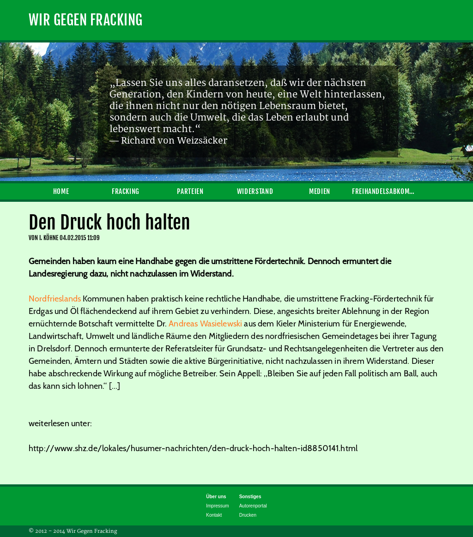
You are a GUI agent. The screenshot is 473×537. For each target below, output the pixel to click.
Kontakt (214, 515)
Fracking (125, 191)
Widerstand (255, 191)
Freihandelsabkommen (384, 191)
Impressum (217, 505)
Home (61, 191)
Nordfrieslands (55, 299)
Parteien (190, 191)
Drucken (247, 515)
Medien (319, 191)
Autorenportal (253, 505)
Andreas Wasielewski (205, 324)
